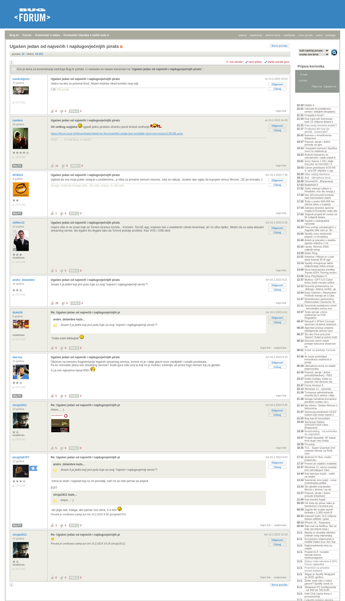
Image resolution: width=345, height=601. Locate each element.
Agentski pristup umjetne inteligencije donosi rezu (319, 329)
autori (319, 35)
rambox (18, 120)
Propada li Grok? (314, 115)
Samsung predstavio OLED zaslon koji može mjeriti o (320, 413)
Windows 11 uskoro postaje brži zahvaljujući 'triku (321, 468)
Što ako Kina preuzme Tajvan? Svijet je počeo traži (321, 336)
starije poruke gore (278, 61)
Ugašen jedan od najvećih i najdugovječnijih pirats (166, 69)
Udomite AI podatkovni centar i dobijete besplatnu (320, 110)
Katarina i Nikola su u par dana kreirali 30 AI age (319, 258)
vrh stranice (332, 594)
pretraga (330, 35)
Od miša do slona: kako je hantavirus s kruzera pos (320, 504)
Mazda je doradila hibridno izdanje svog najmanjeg (320, 534)
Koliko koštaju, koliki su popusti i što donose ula (318, 380)
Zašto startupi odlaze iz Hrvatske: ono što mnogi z (320, 190)
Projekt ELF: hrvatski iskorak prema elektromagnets (317, 554)
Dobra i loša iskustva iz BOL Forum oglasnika (321, 563)
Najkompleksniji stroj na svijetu (318, 547)
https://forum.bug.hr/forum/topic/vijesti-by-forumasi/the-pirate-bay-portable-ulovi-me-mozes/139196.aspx (117, 133)
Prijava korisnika (311, 66)
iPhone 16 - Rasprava (317, 522)
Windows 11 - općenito (318, 388)
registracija (256, 35)
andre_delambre (23, 280)
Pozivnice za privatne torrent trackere (317, 569)
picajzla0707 (21, 457)
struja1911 (20, 405)
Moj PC (17, 165)
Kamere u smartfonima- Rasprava (318, 137)
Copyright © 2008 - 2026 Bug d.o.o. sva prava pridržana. (172, 599)
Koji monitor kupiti (315, 499)
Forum (27, 35)
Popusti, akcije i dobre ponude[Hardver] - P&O (318, 374)
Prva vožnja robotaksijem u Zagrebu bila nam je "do (320, 229)
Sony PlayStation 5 (316, 276)
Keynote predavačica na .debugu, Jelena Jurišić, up (320, 287)
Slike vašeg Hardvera (317, 174)
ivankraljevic (21, 79)
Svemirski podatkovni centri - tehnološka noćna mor (321, 307)
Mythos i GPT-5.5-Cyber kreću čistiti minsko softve (319, 281)
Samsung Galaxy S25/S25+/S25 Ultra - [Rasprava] (317, 424)
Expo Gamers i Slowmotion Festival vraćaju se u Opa (320, 294)
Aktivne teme (308, 99)
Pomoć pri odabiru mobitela (321, 463)
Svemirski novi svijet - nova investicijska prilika (320, 481)
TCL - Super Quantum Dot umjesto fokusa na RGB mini (320, 450)
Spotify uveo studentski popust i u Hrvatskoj (318, 235)
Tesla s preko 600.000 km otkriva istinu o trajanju (319, 203)
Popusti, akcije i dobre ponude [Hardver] (317, 494)
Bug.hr (14, 35)
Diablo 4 (309, 105)
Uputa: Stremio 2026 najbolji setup (317, 248)
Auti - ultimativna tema (318, 177)
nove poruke (305, 35)
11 (56, 165)
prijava (242, 35)
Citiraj (277, 88)
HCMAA (18, 175)
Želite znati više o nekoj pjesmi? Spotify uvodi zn (319, 582)
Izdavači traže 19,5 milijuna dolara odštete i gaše (320, 517)
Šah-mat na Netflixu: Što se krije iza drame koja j (321, 527)
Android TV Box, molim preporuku (318, 458)
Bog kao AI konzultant (317, 418)
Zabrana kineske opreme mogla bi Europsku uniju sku (321, 209)
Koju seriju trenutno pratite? (321, 125)
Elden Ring (311, 253)
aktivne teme (272, 35)
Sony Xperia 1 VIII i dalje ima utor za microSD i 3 (319, 162)
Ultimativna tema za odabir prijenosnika (320, 367)
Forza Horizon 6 (314, 385)
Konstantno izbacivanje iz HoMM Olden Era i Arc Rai (320, 540)
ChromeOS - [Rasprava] (319, 181)
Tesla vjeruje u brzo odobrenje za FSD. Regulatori (316, 315)
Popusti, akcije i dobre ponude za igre (317, 143)
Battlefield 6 (311, 184)
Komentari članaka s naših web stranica (90, 35)
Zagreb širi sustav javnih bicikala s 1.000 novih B (319, 511)
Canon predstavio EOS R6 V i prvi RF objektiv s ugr (320, 169)
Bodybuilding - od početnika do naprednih (321, 433)
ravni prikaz (255, 61)
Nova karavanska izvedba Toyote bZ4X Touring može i (321, 271)
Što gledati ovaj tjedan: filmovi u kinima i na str (318, 488)
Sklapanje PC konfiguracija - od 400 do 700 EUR (320, 588)
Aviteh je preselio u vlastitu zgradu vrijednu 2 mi (320, 241)
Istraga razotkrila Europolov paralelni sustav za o (321, 400)
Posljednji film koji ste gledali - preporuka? (317, 130)
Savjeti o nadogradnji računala (317, 222)
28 (56, 303)
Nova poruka (279, 45)
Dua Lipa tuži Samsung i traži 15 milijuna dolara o (319, 120)
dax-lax (17, 357)
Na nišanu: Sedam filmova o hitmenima (321, 407)
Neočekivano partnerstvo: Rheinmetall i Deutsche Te (320, 300)
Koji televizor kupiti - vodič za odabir (320, 475)
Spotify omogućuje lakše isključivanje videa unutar (319, 264)
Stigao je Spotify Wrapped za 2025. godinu (320, 575)
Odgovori (277, 84)
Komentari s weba (47, 35)
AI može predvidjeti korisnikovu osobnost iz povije (318, 359)
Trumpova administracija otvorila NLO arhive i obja (319, 394)
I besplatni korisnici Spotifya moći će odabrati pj (321, 150)
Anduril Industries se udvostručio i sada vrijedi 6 (320, 156)
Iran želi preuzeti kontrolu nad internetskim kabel (319, 196)
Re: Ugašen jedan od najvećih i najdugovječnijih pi (85, 312)
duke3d (17, 312)
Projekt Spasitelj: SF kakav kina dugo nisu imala (320, 439)
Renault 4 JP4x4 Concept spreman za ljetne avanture (320, 323)
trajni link (281, 110)
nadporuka (280, 347)
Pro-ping (310, 444)
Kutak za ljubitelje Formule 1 (320, 351)
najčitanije (289, 35)
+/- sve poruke (234, 61)
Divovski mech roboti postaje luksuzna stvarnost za (320, 343)
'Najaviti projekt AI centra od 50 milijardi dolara (321, 216)
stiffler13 (18, 222)
